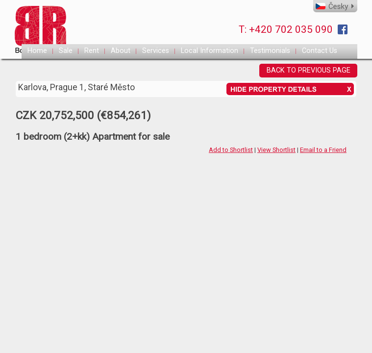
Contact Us (319, 51)
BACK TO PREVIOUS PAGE (308, 70)
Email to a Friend (323, 149)
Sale (66, 51)
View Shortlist (276, 149)
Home (37, 51)
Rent (91, 51)
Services (155, 51)
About (120, 51)
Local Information (209, 51)
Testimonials (270, 51)
